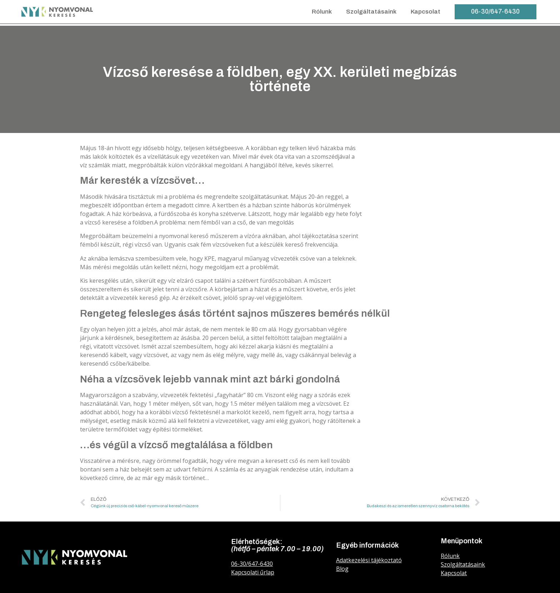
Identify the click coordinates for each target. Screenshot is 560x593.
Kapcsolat (425, 11)
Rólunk (322, 11)
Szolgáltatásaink (371, 11)
